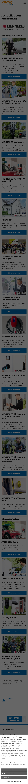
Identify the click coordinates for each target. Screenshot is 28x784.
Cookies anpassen (6, 777)
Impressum (10, 781)
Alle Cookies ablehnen (8, 773)
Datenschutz (17, 781)
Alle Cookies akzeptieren (8, 770)
